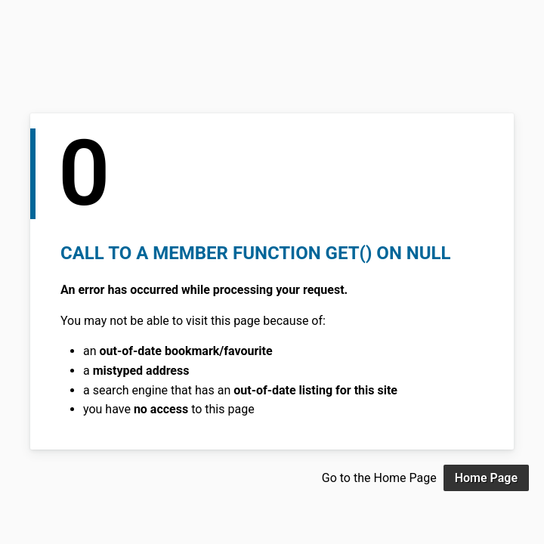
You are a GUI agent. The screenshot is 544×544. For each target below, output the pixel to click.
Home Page (486, 478)
